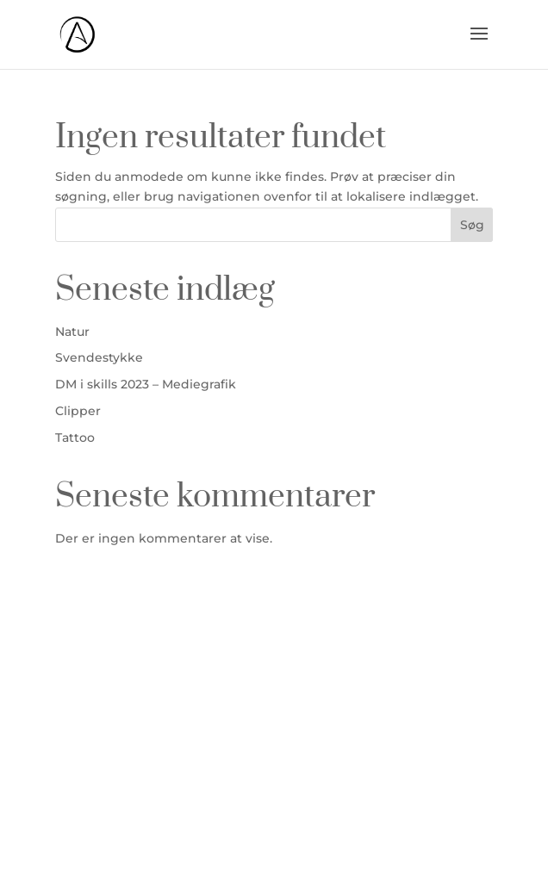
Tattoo (75, 437)
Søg (472, 225)
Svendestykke (99, 357)
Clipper (78, 411)
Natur (72, 331)
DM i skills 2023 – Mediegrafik (145, 384)
